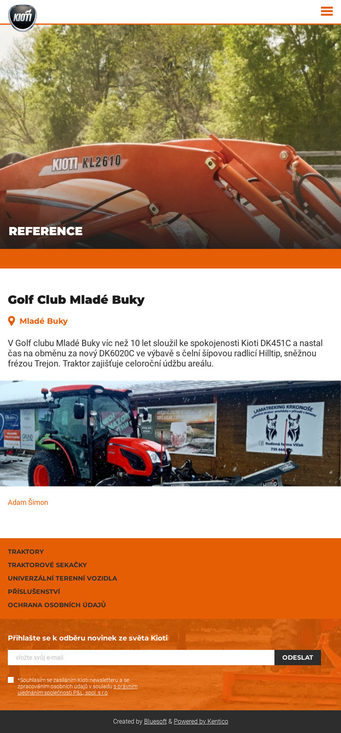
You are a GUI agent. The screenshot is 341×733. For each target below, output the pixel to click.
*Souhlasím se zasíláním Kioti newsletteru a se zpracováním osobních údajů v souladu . (77, 686)
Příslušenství (34, 591)
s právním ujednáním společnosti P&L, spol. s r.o (77, 689)
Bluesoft (155, 721)
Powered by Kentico (201, 721)
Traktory (26, 551)
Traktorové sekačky (47, 565)
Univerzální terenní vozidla (62, 578)
